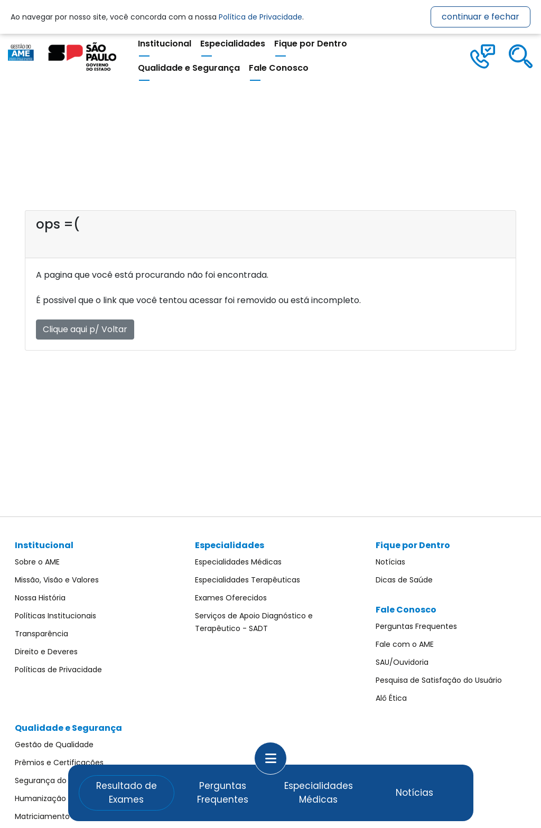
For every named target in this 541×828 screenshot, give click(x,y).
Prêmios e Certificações (59, 762)
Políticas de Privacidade (58, 669)
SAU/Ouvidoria (402, 662)
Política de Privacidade (260, 17)
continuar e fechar (480, 17)
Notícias (390, 562)
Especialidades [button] (232, 43)
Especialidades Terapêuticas (247, 580)
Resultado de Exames (126, 792)
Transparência (41, 633)
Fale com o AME (405, 644)
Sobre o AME (37, 562)
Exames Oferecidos (231, 597)
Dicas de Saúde (404, 580)
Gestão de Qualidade (54, 744)
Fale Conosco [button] (279, 68)
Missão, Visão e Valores (57, 580)
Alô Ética (391, 698)
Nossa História (40, 597)
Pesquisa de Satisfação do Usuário (439, 680)
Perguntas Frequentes (416, 626)
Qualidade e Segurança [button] (189, 68)
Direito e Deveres (46, 651)
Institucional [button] (164, 43)
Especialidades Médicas (238, 562)
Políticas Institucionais (55, 615)
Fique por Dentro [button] (310, 43)
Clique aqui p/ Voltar (85, 329)
